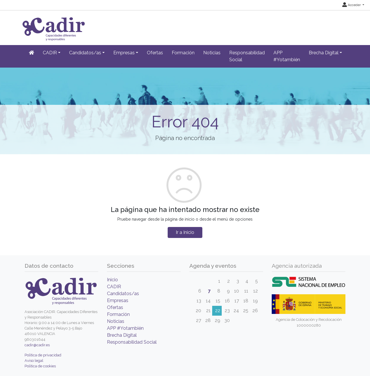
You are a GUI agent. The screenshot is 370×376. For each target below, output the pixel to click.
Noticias (212, 52)
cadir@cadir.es (37, 345)
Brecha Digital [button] (323, 52)
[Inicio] (31, 53)
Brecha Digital (122, 335)
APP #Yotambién (286, 56)
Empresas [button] (124, 52)
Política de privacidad (43, 355)
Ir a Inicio (185, 232)
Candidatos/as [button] (85, 52)
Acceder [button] (352, 5)
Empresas (117, 300)
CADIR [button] (50, 52)
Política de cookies (40, 366)
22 (217, 310)
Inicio (112, 279)
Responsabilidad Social (247, 56)
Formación (183, 52)
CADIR (114, 286)
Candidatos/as (123, 293)
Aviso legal (34, 360)
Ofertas (155, 52)
